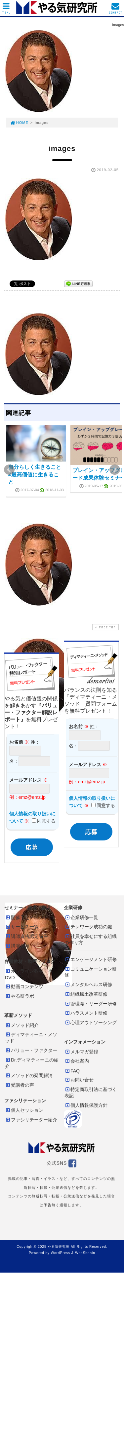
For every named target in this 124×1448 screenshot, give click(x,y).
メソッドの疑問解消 (29, 1075)
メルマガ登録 (81, 1051)
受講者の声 (19, 1085)
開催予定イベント (26, 917)
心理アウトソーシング (90, 1022)
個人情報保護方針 (85, 1105)
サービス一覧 (22, 926)
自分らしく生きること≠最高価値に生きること (34, 474)
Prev (9, 469)
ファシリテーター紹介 (31, 1119)
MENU (6, 10)
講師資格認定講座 (26, 936)
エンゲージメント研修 (90, 959)
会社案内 (76, 1060)
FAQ (72, 1070)
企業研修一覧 (81, 917)
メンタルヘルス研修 (88, 984)
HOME (19, 123)
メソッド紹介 (22, 1025)
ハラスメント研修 (85, 1013)
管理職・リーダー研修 (90, 1003)
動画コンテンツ (24, 986)
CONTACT (115, 10)
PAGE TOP (105, 627)
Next (114, 469)
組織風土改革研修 (85, 994)
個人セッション (24, 1110)
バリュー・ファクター (31, 1050)
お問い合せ (79, 1079)
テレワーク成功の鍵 (88, 926)
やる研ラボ (19, 996)
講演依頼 (17, 945)
